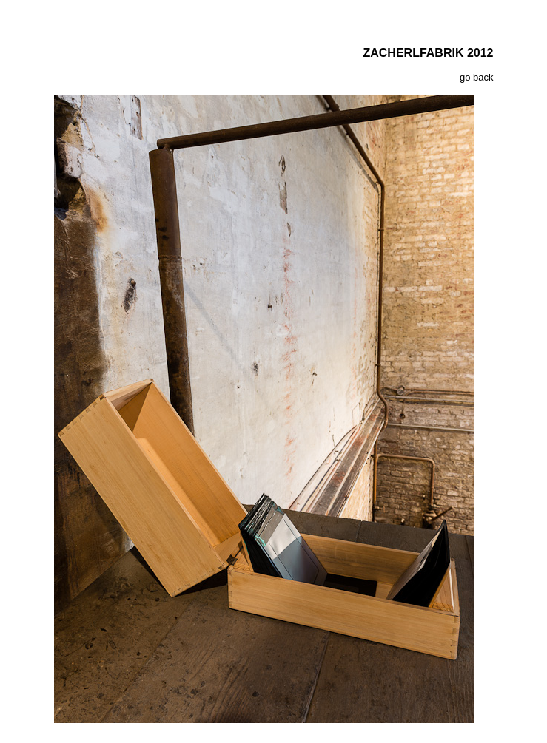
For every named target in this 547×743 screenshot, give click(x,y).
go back (477, 77)
